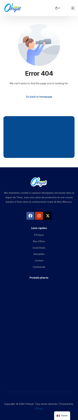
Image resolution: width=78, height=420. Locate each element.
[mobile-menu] (69, 8)
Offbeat (38, 408)
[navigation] (62, 415)
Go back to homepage (39, 96)
